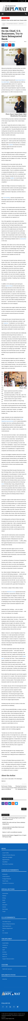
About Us (4, 956)
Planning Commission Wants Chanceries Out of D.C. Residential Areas (20, 787)
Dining (4, 898)
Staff (3, 949)
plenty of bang (9, 285)
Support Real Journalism (8, 959)
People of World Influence (8, 855)
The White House (6, 921)
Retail (3, 900)
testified (12, 178)
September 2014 (5, 28)
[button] (26, 14)
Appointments (5, 859)
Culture (4, 907)
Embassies (5, 874)
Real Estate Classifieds (7, 864)
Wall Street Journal (11, 591)
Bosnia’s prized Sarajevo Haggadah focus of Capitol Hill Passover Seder (14, 836)
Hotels (4, 902)
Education (4, 904)
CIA (3, 930)
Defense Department (7, 928)
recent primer (23, 238)
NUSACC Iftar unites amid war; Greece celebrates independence (13, 823)
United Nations (6, 876)
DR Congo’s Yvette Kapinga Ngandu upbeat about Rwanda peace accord (13, 818)
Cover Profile (5, 853)
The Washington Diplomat (12, 23)
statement (6, 323)
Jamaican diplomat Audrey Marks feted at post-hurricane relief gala (13, 828)
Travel (3, 911)
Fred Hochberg (6, 197)
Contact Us (5, 945)
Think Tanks (5, 881)
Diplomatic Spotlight (7, 857)
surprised (11, 144)
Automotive (5, 893)
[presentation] (23, 18)
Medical (4, 895)
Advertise (4, 947)
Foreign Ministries (6, 878)
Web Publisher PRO (10, 1018)
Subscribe (4, 954)
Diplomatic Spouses (7, 969)
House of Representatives (8, 924)
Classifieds (4, 862)
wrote (2, 483)
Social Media (5, 943)
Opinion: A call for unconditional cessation (12, 832)
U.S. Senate (5, 933)
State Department (6, 926)
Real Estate (5, 909)
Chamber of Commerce (8, 883)
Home (4, 23)
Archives (4, 952)
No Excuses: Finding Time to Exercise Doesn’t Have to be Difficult (7, 787)
